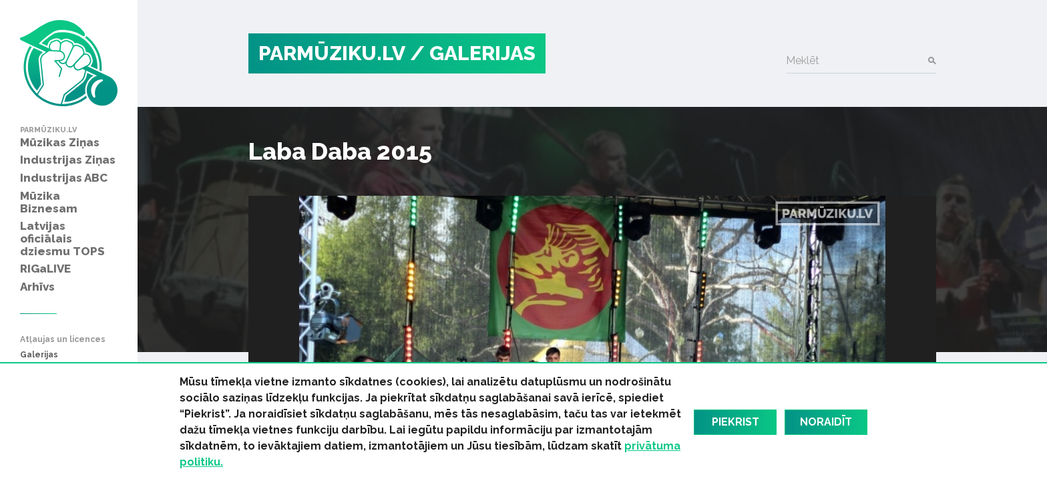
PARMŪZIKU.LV (331, 53)
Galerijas (39, 355)
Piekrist (735, 422)
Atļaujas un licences (63, 339)
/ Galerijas (473, 53)
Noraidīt (826, 422)
